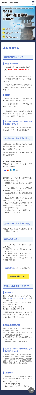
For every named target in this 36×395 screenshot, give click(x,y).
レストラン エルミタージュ (18, 298)
